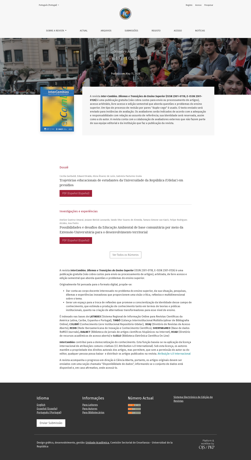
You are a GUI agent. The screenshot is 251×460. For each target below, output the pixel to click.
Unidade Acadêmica (97, 442)
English (41, 404)
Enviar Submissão (51, 423)
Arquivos (106, 30)
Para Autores (89, 408)
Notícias (200, 30)
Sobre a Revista (55, 30)
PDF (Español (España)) (75, 193)
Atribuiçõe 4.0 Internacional (174, 353)
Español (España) (47, 408)
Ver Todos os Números (126, 254)
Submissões (131, 30)
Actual (83, 30)
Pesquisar (208, 5)
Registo (156, 30)
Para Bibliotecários (93, 412)
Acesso (178, 30)
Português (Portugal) (50, 5)
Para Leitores (90, 404)
